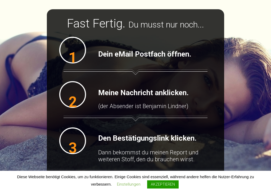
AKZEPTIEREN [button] (163, 184)
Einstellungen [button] (129, 184)
